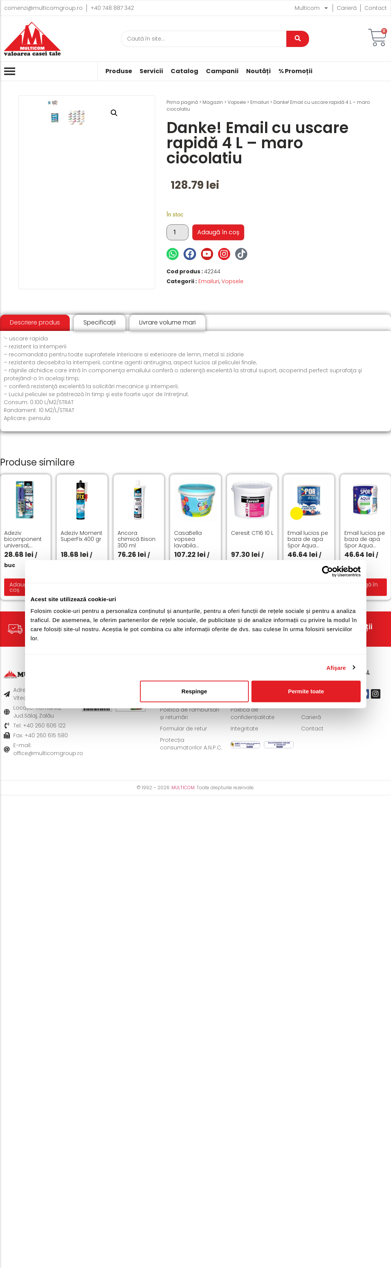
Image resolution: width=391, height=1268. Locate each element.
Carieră (346, 8)
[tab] (35, 323)
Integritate (244, 728)
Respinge (194, 691)
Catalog (184, 71)
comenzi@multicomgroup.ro (43, 8)
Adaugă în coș (218, 232)
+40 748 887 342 (112, 8)
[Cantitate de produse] (177, 232)
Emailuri (259, 102)
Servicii (151, 71)
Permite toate (306, 691)
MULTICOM (183, 787)
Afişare (336, 667)
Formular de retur (183, 728)
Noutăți (258, 71)
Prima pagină (182, 102)
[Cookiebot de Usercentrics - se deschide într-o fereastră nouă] (327, 571)
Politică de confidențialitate (253, 713)
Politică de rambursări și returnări (189, 713)
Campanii (222, 71)
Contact (375, 8)
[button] (137, 113)
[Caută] (203, 39)
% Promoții (295, 71)
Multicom (312, 8)
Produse (118, 71)
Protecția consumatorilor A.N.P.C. (191, 743)
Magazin (213, 102)
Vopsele (237, 102)
